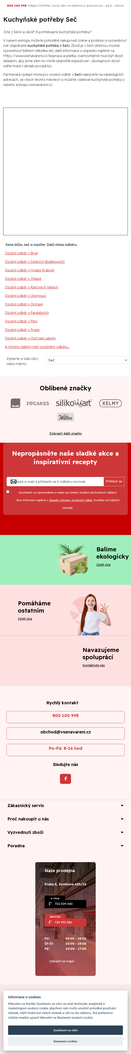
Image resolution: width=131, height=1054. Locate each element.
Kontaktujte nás (94, 665)
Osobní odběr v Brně (21, 253)
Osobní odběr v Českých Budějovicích (35, 262)
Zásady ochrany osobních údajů (70, 500)
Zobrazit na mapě (61, 961)
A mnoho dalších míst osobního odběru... (37, 347)
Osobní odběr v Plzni (21, 321)
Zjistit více (103, 565)
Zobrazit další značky (65, 433)
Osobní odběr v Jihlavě (23, 279)
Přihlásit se (114, 481)
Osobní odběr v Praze (22, 330)
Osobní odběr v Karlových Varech (31, 287)
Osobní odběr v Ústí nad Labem (30, 338)
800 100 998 (66, 715)
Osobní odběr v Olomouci (25, 296)
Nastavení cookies (65, 1041)
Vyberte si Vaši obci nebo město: (22, 361)
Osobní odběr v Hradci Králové (29, 270)
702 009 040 (64, 904)
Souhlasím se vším (65, 1030)
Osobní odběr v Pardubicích (27, 313)
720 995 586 (63, 922)
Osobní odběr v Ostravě (24, 304)
